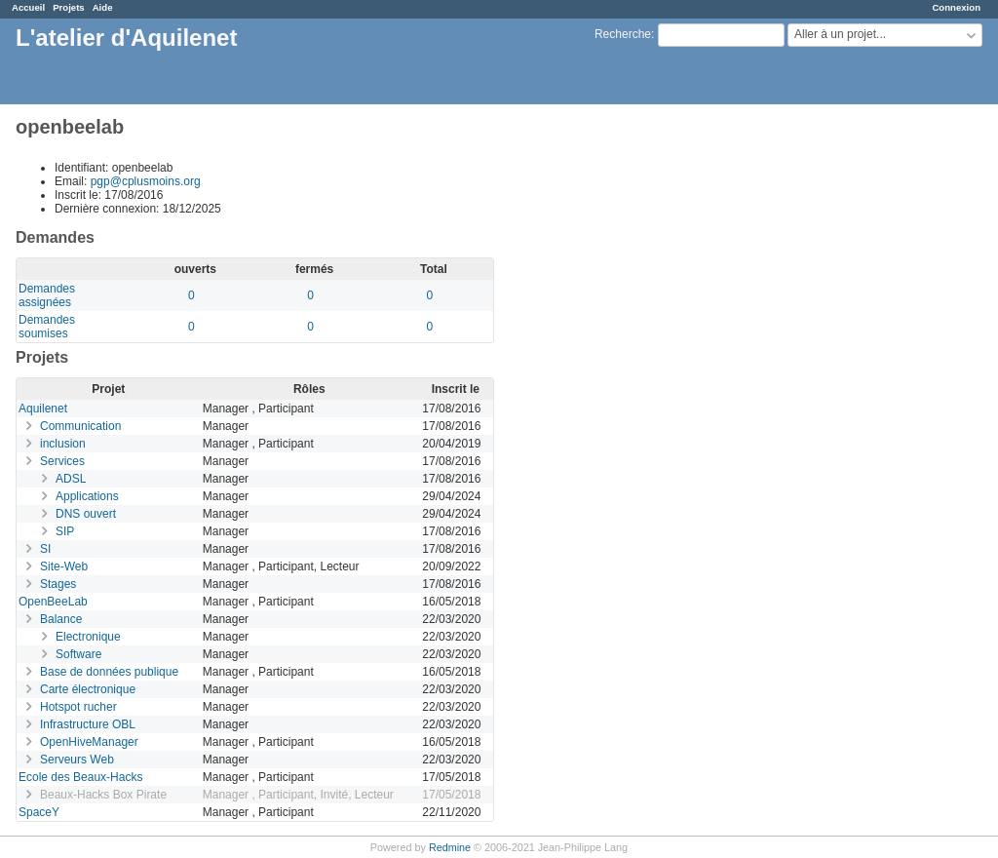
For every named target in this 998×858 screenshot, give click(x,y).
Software (78, 654)
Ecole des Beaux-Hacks (80, 777)
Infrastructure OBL (87, 724)
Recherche (623, 34)
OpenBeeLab (53, 601)
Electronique (88, 637)
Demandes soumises (47, 326)
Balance (61, 619)
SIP (65, 531)
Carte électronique (87, 689)
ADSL (71, 479)
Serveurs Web (77, 759)
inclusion (63, 443)
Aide (103, 7)
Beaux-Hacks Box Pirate (103, 794)
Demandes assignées (47, 295)
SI (45, 549)
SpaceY (39, 812)
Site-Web (64, 566)
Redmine (450, 847)
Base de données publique (109, 672)
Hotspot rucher (78, 707)
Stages (58, 584)
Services (62, 461)
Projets (69, 7)
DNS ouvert (86, 514)
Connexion (956, 7)
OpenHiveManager (89, 742)
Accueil (28, 7)
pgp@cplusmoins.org (146, 181)
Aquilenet (43, 408)
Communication (80, 426)
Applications (87, 496)
